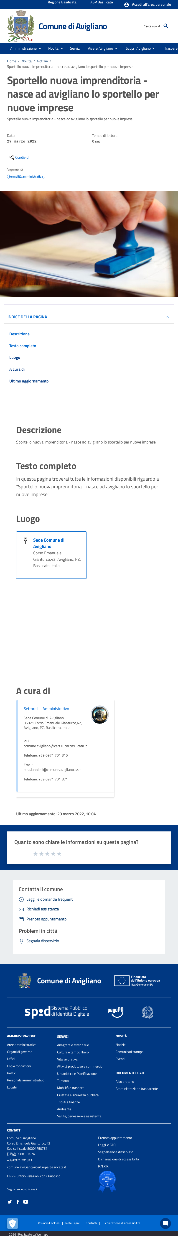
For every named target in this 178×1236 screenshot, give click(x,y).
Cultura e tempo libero (73, 1052)
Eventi (120, 1058)
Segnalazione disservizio (115, 1151)
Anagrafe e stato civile (73, 1044)
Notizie (42, 61)
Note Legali (72, 1223)
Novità (26, 61)
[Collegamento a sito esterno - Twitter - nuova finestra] (10, 1201)
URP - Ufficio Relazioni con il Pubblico (33, 1176)
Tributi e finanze (68, 1102)
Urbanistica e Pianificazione (77, 1073)
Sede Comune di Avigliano (48, 543)
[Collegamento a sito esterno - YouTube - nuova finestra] (25, 1201)
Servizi (63, 1036)
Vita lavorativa (67, 1059)
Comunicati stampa (130, 1051)
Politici (11, 1073)
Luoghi (12, 1087)
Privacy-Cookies (49, 1223)
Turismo (63, 1080)
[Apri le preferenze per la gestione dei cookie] (12, 1223)
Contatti (14, 1130)
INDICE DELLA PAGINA (27, 317)
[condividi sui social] (18, 157)
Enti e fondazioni (19, 1066)
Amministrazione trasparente (137, 1088)
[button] (147, 5)
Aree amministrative (21, 1044)
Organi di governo (19, 1051)
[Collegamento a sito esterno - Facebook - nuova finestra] (17, 1201)
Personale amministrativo (25, 1080)
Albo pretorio (125, 1081)
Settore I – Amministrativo (46, 709)
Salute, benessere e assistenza (79, 1116)
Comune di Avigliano (72, 26)
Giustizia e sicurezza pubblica (78, 1095)
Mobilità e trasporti (70, 1087)
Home (11, 61)
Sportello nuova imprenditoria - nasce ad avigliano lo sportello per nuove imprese (69, 66)
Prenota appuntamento (115, 1137)
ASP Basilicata (101, 2)
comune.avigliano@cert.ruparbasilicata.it (36, 1167)
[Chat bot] (165, 1223)
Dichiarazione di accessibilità (118, 1159)
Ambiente (64, 1109)
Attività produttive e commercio (79, 1066)
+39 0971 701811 (19, 1160)
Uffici (11, 1058)
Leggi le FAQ (107, 1144)
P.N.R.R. (103, 1166)
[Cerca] (166, 26)
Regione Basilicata (62, 2)
